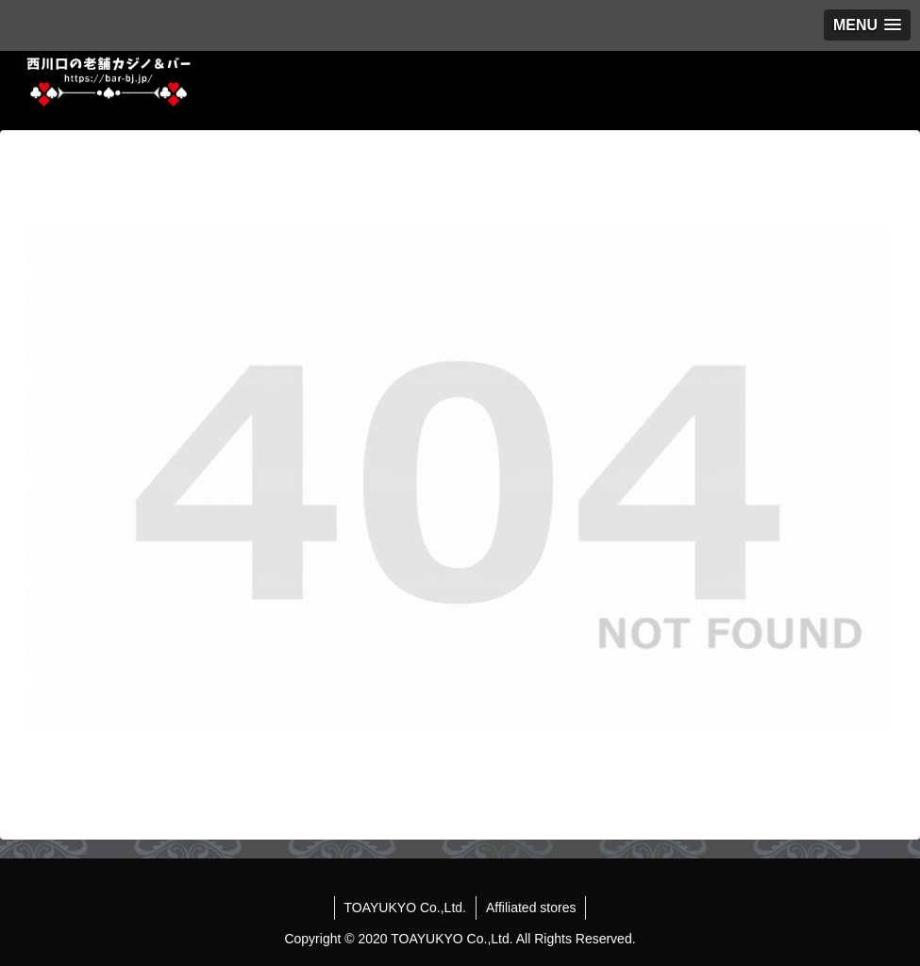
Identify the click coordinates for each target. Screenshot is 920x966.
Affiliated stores (531, 907)
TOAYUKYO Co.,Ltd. (405, 907)
